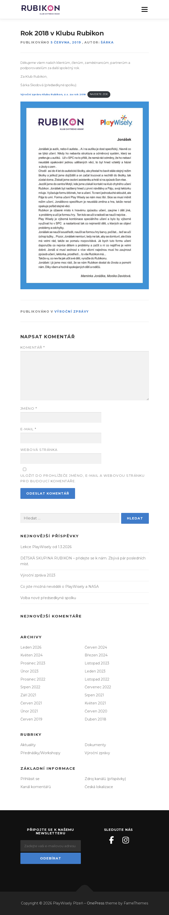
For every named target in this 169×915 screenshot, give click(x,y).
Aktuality (28, 745)
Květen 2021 (95, 703)
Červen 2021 (31, 703)
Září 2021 (28, 695)
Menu (144, 9)
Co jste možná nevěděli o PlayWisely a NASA (59, 586)
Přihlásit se (30, 779)
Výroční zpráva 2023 (37, 575)
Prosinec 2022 (32, 679)
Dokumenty (95, 745)
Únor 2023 (29, 671)
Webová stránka (39, 450)
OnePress (95, 903)
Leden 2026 (30, 647)
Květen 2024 (31, 655)
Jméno (28, 408)
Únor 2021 (29, 711)
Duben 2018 (95, 719)
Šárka (107, 42)
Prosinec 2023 (32, 663)
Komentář (32, 347)
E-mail (28, 429)
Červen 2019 (31, 719)
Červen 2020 (96, 711)
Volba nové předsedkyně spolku (48, 598)
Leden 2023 (95, 671)
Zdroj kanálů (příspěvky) (105, 779)
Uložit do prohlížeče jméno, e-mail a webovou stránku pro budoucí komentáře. (82, 478)
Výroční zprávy (71, 311)
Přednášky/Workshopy (40, 753)
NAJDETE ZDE (99, 94)
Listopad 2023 (97, 663)
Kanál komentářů (35, 787)
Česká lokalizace (99, 787)
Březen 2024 (96, 655)
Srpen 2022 (30, 687)
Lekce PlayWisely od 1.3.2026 (46, 547)
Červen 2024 (96, 647)
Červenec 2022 (98, 687)
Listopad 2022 (97, 679)
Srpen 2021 (94, 695)
